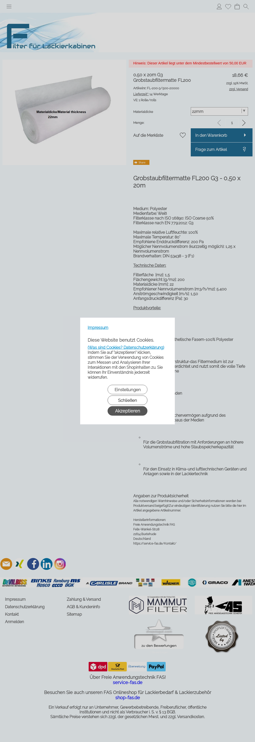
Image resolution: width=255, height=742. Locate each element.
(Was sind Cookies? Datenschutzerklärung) (126, 347)
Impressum (98, 327)
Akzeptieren (127, 411)
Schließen (127, 400)
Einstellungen (128, 389)
